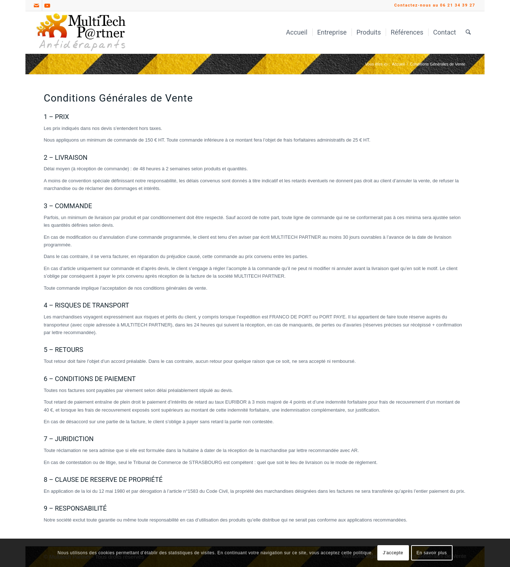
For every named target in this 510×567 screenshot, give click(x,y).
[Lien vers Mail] (36, 5)
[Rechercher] (468, 32)
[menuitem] (296, 32)
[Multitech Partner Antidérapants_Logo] (81, 32)
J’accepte (393, 552)
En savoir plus (432, 552)
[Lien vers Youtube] (47, 5)
